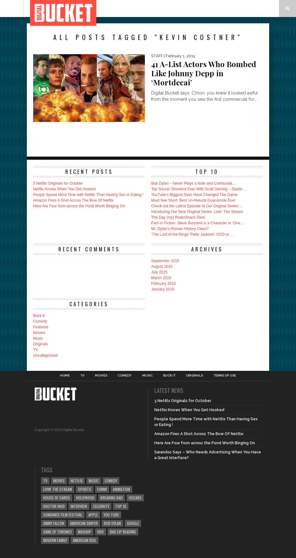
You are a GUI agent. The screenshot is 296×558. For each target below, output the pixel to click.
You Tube (111, 514)
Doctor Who (54, 506)
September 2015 (165, 261)
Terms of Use (225, 375)
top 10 (120, 506)
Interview (79, 506)
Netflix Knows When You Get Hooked (64, 189)
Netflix (77, 480)
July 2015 (159, 272)
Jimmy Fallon (53, 523)
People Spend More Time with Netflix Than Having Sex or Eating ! (88, 195)
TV (35, 350)
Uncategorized (45, 355)
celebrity (101, 506)
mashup (84, 531)
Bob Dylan (112, 523)
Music (38, 338)
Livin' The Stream (57, 489)
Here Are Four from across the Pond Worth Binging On (79, 206)
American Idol (84, 540)
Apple (93, 514)
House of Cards (56, 497)
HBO (100, 531)
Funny (102, 489)
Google (133, 523)
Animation (121, 489)
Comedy (40, 321)
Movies (39, 333)
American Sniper (84, 523)
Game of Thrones (57, 531)
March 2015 (161, 278)
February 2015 (163, 283)
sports (84, 489)
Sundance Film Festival (62, 514)
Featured (40, 327)
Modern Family (55, 540)
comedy (111, 480)
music (94, 480)
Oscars (135, 497)
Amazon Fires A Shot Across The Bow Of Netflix (73, 200)
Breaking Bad (111, 497)
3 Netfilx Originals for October (58, 183)
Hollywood (85, 497)
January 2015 (162, 289)
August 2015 (161, 266)
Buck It (39, 316)
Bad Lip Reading (123, 531)
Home (65, 375)
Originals (40, 344)
